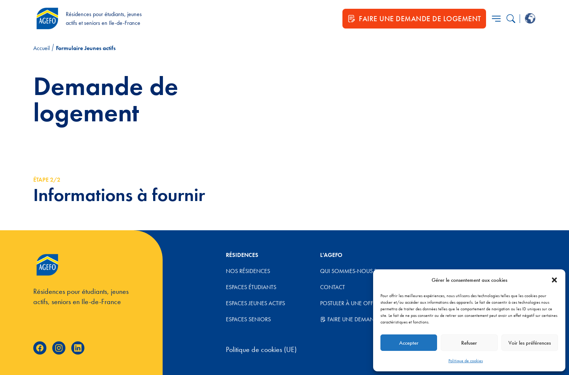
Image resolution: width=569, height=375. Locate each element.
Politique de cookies (465, 361)
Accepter (408, 342)
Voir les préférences (529, 342)
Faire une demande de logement (369, 319)
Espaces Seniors (248, 319)
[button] (554, 280)
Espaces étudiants (251, 287)
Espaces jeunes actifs (255, 303)
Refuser (469, 342)
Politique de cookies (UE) (261, 349)
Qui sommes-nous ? (348, 271)
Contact (332, 287)
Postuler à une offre (349, 303)
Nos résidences (248, 271)
